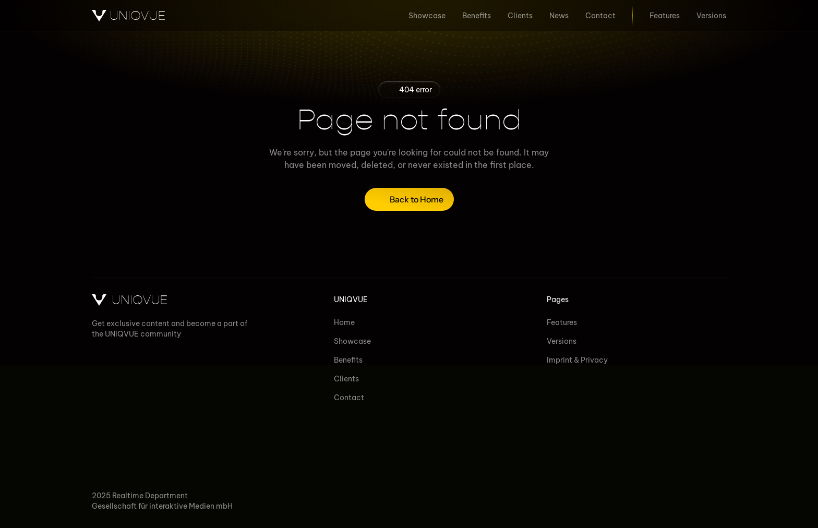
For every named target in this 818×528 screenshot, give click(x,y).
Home (344, 322)
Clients (346, 378)
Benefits (348, 360)
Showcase (352, 341)
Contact (349, 397)
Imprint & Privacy (577, 360)
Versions (561, 341)
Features (562, 322)
